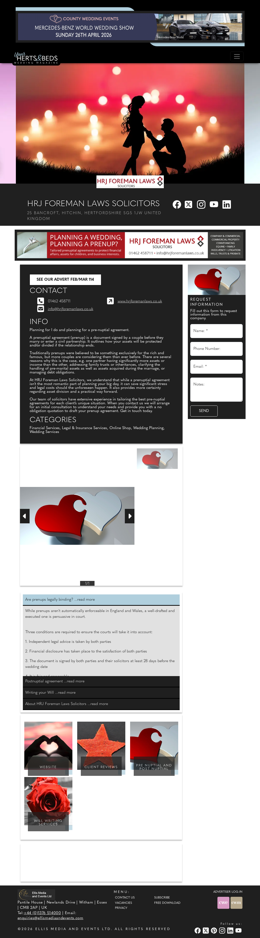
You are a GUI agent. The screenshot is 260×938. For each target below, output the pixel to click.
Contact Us (125, 897)
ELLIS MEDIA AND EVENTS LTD (73, 929)
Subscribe (162, 897)
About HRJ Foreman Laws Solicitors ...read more (66, 704)
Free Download (167, 903)
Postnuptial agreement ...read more (54, 681)
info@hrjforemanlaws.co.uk (70, 309)
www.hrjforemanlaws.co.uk (140, 301)
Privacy (121, 908)
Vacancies (123, 903)
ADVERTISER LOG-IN (227, 892)
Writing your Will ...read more (50, 693)
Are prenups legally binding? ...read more (60, 600)
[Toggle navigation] (237, 56)
